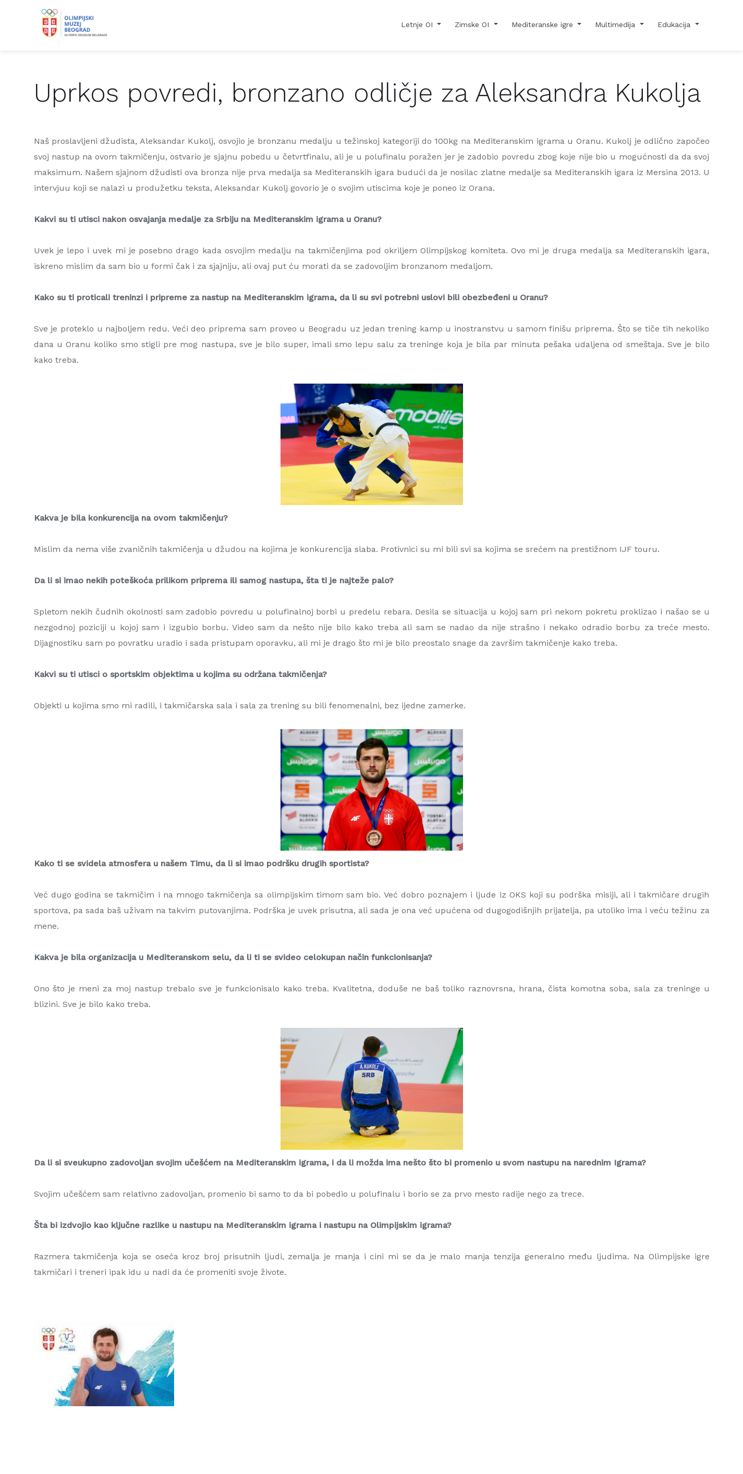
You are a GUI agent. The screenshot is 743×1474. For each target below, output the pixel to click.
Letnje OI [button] (418, 24)
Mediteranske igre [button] (543, 24)
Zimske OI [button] (473, 24)
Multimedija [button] (616, 24)
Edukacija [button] (675, 24)
